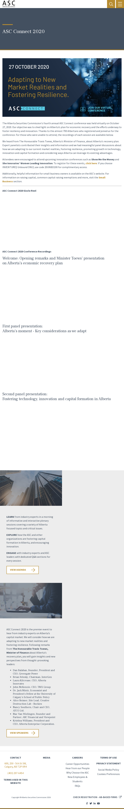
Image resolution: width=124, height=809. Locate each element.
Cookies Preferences (108, 774)
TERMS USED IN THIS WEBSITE (16, 781)
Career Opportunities (77, 763)
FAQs (77, 785)
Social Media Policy (108, 769)
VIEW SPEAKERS (19, 732)
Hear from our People (78, 768)
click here (91, 163)
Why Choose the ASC (77, 772)
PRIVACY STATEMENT (108, 763)
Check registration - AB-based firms (95, 797)
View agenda (18, 569)
